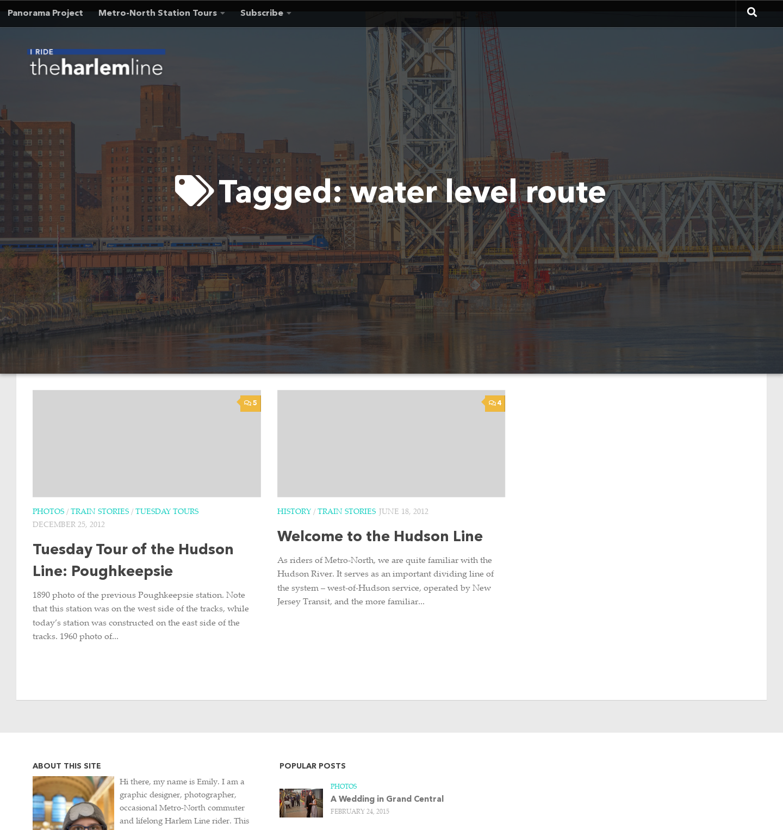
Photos (48, 512)
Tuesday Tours (166, 512)
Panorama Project (45, 13)
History (294, 512)
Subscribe (261, 13)
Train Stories (100, 512)
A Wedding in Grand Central (387, 800)
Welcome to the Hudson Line (380, 537)
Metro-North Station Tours (157, 13)
